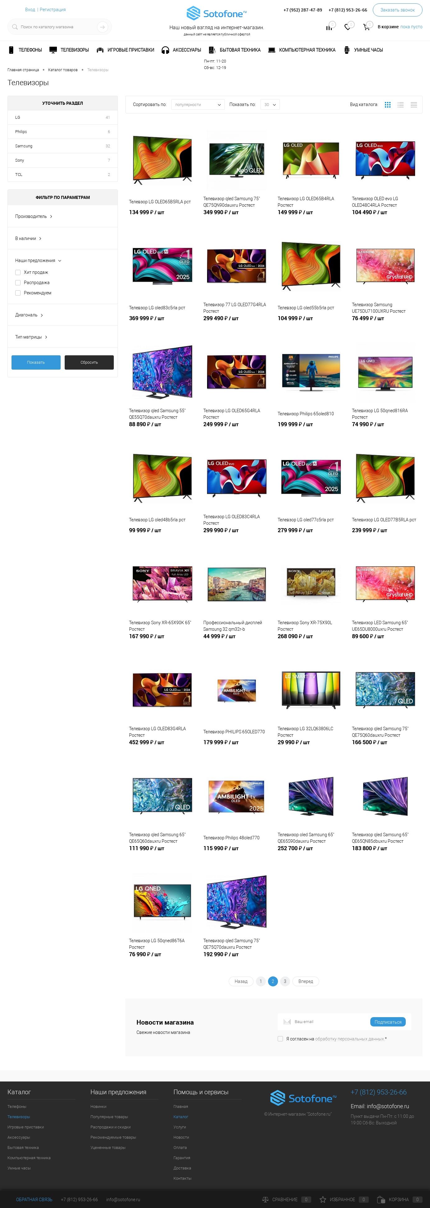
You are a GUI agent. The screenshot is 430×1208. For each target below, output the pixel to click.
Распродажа (37, 282)
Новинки (98, 1106)
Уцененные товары (108, 1147)
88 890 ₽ (162, 429)
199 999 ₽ (311, 429)
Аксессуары (18, 1137)
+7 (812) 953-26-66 (79, 1199)
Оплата (180, 1147)
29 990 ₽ (311, 747)
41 (108, 117)
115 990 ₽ (236, 853)
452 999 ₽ (162, 747)
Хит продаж (36, 272)
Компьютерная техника (29, 1157)
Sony (19, 160)
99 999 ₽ (162, 535)
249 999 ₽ (236, 429)
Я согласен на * (336, 1038)
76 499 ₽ (385, 323)
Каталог (180, 1116)
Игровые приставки (25, 1127)
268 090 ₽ (311, 641)
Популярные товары (109, 1116)
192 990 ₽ (236, 959)
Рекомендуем (37, 292)
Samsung (23, 146)
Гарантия (181, 1157)
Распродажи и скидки (110, 1127)
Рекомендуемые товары (113, 1137)
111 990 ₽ (162, 853)
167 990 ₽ (162, 641)
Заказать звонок (398, 9)
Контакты (182, 1178)
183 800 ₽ (385, 853)
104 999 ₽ (311, 323)
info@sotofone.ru (388, 1106)
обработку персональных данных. (350, 1038)
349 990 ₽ (236, 217)
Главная (180, 1106)
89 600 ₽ (385, 641)
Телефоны (16, 1106)
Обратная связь (30, 1199)
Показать (36, 362)
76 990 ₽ (162, 959)
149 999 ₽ (311, 217)
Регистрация (53, 9)
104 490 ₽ (385, 217)
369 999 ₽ (162, 323)
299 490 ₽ (236, 323)
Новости (181, 1137)
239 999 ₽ (385, 535)
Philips (21, 131)
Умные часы (19, 1168)
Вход (30, 9)
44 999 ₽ (236, 641)
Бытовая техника (23, 1147)
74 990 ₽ (385, 429)
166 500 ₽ (385, 747)
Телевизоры (18, 1116)
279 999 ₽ (311, 535)
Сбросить (89, 362)
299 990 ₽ (236, 535)
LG (17, 117)
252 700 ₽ (311, 853)
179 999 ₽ (236, 747)
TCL (18, 174)
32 (108, 146)
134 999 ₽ (162, 217)
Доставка (182, 1168)
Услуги (179, 1127)
